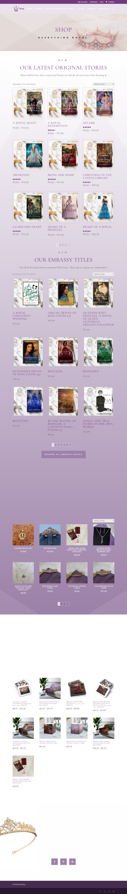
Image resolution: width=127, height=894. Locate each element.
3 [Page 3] (62, 245)
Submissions (103, 9)
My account (82, 2)
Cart (101, 2)
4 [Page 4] (65, 245)
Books (30, 9)
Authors (39, 9)
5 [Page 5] (64, 445)
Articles (80, 9)
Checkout (93, 2)
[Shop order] (103, 84)
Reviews (91, 9)
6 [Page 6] (67, 445)
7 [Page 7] (70, 445)
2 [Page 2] (59, 245)
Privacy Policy (19, 884)
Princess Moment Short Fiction (60, 9)
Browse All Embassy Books (63, 454)
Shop (21, 9)
